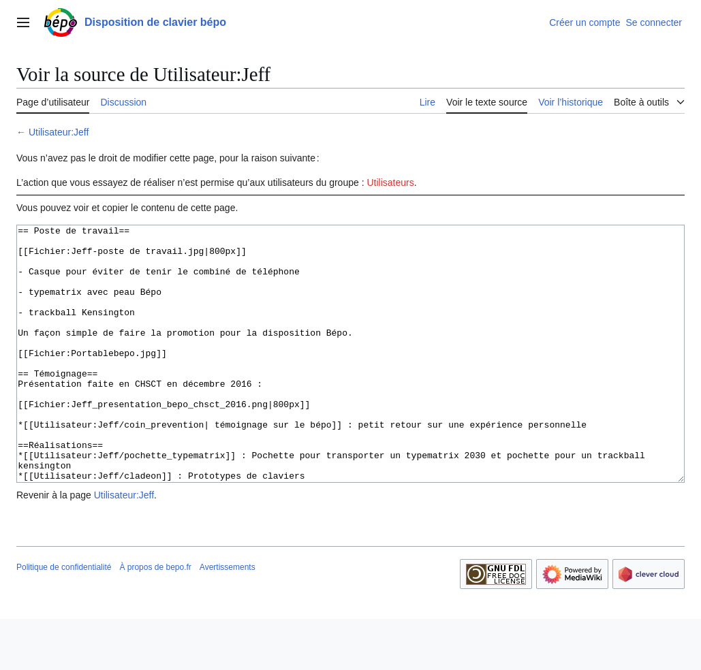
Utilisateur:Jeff (59, 132)
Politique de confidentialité (63, 618)
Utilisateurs (390, 182)
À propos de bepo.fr (155, 618)
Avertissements (227, 618)
